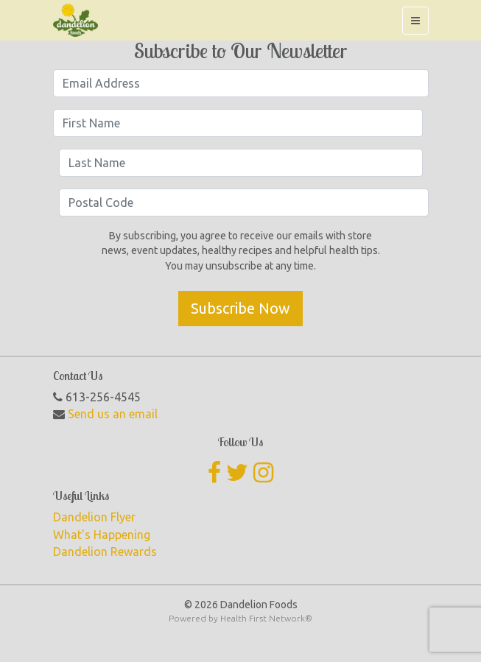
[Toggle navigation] (415, 21)
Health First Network (262, 618)
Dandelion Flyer (94, 517)
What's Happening (101, 534)
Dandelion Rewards (105, 551)
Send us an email (113, 413)
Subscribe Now (240, 308)
